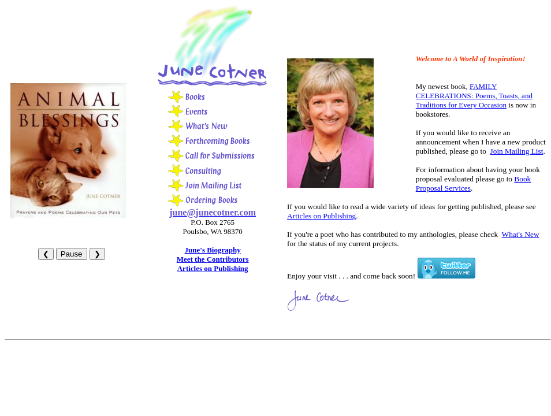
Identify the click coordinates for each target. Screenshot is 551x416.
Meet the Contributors (213, 259)
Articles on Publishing (212, 268)
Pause (72, 254)
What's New (520, 234)
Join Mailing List (516, 151)
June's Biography (213, 250)
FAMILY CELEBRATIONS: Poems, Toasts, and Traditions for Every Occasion (474, 95)
